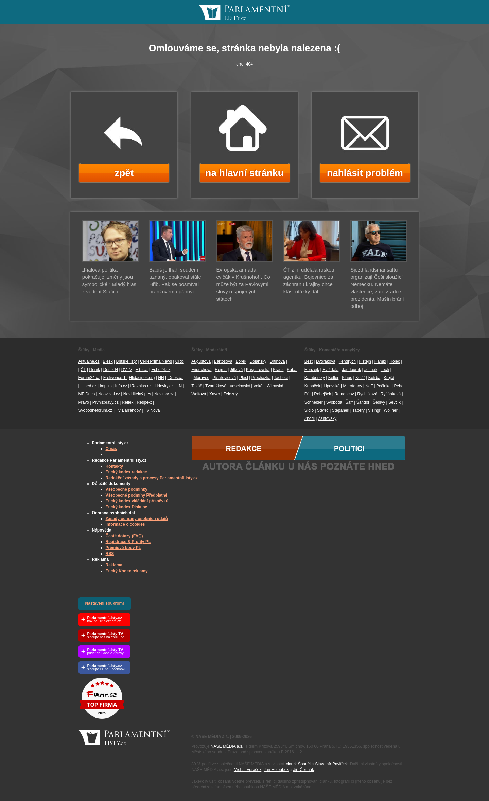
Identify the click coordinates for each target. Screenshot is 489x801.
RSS (110, 553)
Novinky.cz (164, 394)
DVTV (126, 369)
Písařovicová (224, 377)
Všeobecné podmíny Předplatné (137, 495)
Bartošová (223, 361)
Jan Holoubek (276, 769)
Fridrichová (201, 369)
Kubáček (312, 386)
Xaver (214, 394)
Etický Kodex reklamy (127, 571)
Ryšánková (391, 394)
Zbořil (309, 418)
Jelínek (370, 369)
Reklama (114, 565)
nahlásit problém (365, 173)
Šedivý (379, 402)
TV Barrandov (128, 410)
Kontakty (114, 466)
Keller (333, 377)
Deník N (110, 369)
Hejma (221, 369)
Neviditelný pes (137, 394)
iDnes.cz (175, 377)
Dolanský (258, 361)
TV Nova (152, 410)
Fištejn (365, 361)
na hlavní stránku (244, 173)
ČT (83, 369)
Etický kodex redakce (126, 472)
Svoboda (334, 402)
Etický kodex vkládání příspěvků (137, 501)
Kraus (278, 369)
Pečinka (383, 386)
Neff (369, 386)
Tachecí (281, 377)
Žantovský (327, 418)
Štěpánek (340, 410)
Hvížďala (330, 369)
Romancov (344, 394)
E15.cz (142, 369)
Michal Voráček (247, 769)
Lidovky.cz (164, 386)
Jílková (236, 369)
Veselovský (240, 386)
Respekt (144, 402)
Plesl (243, 377)
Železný (230, 394)
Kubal (292, 369)
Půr (307, 394)
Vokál (258, 386)
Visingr (374, 410)
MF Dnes (86, 394)
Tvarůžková (215, 386)
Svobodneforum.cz (95, 410)
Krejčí (389, 377)
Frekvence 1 (115, 377)
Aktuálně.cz (89, 361)
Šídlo (309, 410)
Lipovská (331, 386)
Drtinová (277, 361)
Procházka (261, 377)
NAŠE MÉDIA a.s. (227, 746)
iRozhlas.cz (140, 386)
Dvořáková (325, 361)
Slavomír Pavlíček (331, 764)
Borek (241, 361)
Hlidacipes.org (142, 377)
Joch (385, 369)
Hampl (380, 361)
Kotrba (374, 377)
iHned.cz (89, 386)
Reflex (128, 402)
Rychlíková (367, 394)
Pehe (398, 386)
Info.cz (121, 386)
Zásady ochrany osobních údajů (137, 518)
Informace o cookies (125, 524)
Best (308, 361)
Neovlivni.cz (109, 394)
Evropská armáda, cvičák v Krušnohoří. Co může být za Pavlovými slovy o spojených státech (243, 284)
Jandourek (351, 369)
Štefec (323, 410)
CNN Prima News (156, 361)
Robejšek (322, 394)
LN (179, 386)
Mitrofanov (352, 386)
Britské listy (126, 361)
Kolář (360, 377)
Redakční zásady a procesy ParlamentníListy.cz (152, 478)
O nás (111, 448)
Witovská (275, 386)
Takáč (196, 386)
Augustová (201, 361)
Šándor (363, 402)
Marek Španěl (298, 764)
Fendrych (347, 361)
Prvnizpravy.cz (105, 402)
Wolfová (198, 394)
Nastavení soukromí (104, 603)
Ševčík (394, 402)
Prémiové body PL (123, 547)
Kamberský (314, 377)
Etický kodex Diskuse (126, 507)
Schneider (313, 402)
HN (161, 377)
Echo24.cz (160, 369)
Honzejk (311, 369)
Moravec (201, 377)
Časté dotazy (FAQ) (124, 536)
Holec (394, 361)
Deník (94, 369)
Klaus (347, 377)
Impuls (105, 386)
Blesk (107, 361)
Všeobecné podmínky (126, 489)
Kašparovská (257, 369)
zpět (124, 173)
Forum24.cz (89, 377)
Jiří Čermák (303, 769)
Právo (83, 402)
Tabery (358, 410)
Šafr (349, 402)
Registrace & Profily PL (128, 541)
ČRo (179, 361)
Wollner (390, 410)
